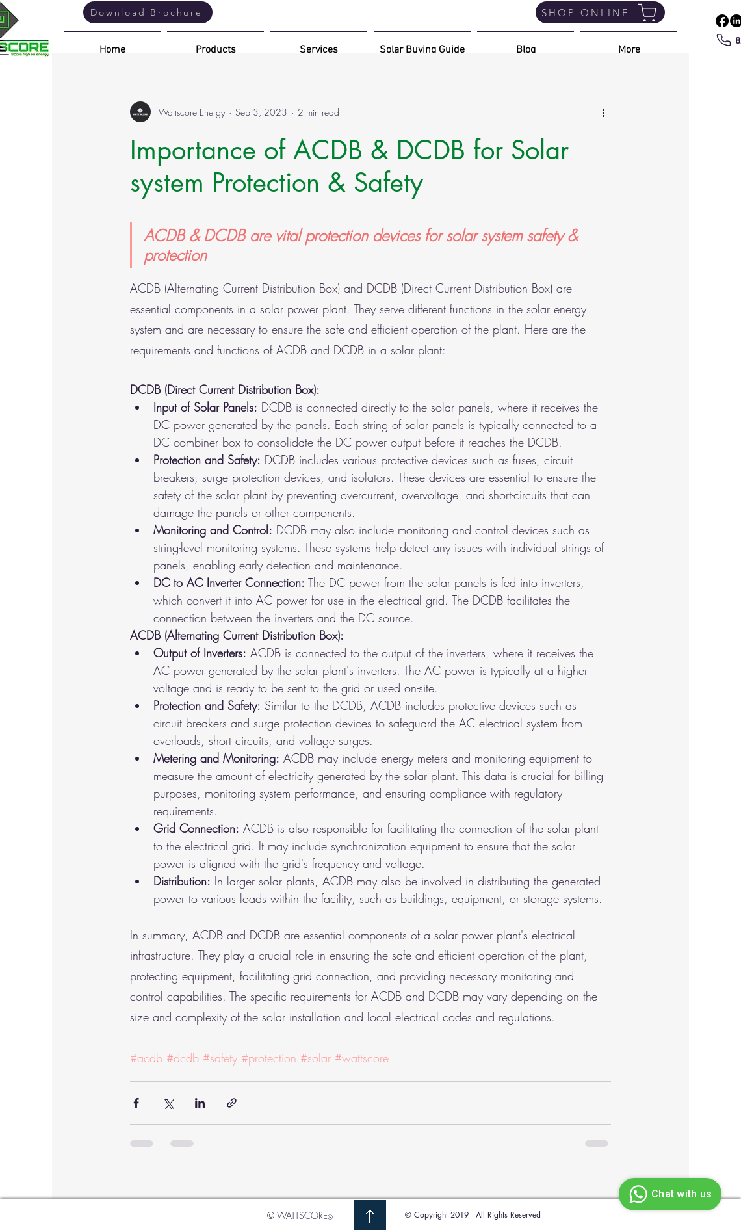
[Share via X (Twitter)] (168, 1103)
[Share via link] (232, 1103)
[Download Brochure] (148, 12)
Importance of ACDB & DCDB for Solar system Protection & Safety (349, 166)
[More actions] (603, 112)
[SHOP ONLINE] (600, 12)
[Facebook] (722, 20)
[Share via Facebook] (136, 1103)
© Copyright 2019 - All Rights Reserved (473, 1214)
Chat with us (668, 1194)
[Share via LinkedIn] (200, 1103)
